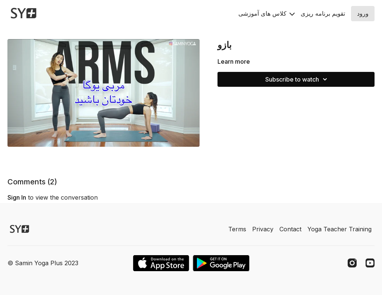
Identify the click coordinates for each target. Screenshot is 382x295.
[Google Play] (221, 263)
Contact (290, 229)
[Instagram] (352, 262)
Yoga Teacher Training (339, 229)
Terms (237, 229)
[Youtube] (370, 262)
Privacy (262, 229)
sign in (16, 197)
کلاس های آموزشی (266, 13)
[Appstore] (161, 263)
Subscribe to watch (297, 79)
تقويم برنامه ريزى (323, 13)
